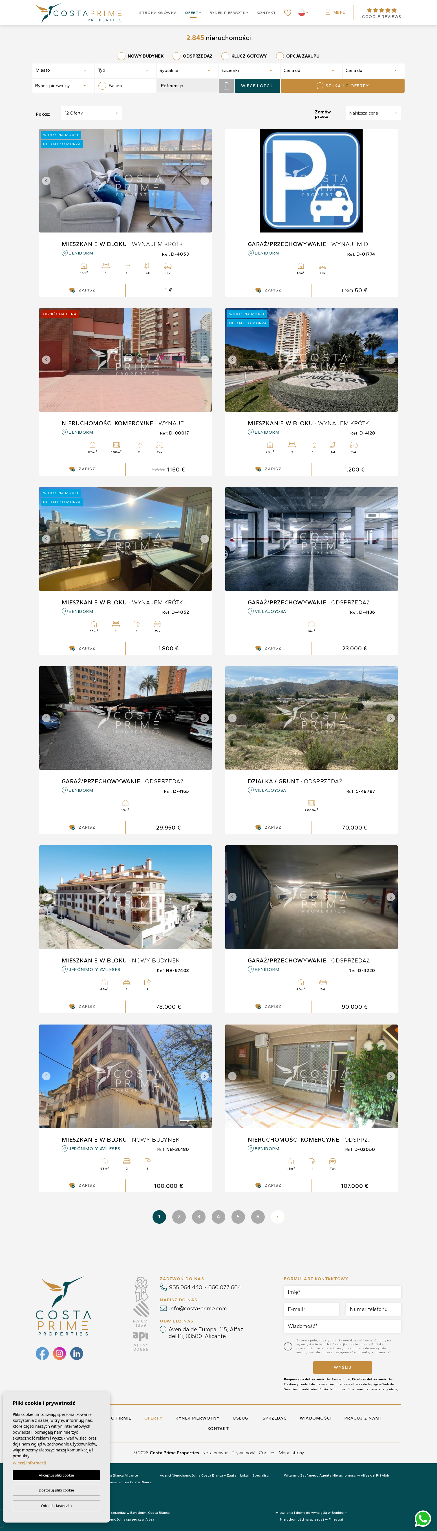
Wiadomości (316, 1418)
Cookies (267, 1452)
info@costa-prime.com (198, 1308)
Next (206, 180)
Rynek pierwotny (229, 12)
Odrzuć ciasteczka (56, 1505)
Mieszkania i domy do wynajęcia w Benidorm (311, 1513)
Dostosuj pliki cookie (56, 1490)
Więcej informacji (29, 1463)
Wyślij (342, 1367)
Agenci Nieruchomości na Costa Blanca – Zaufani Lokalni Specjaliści (214, 1475)
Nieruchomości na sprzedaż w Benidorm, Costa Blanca (125, 1513)
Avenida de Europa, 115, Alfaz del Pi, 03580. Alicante (206, 1332)
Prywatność (243, 1452)
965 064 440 (185, 1287)
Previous (44, 180)
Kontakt (266, 12)
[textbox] (55, 70)
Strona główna (158, 12)
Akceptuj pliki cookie (56, 1475)
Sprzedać (275, 1418)
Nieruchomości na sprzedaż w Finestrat (311, 1519)
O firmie (121, 1418)
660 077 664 (224, 1287)
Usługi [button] (241, 1418)
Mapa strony (291, 1452)
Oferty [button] (193, 12)
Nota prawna (215, 1452)
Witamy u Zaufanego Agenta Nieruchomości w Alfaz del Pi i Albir (336, 1475)
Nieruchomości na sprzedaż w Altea (125, 1519)
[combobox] (63, 70)
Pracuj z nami (363, 1418)
